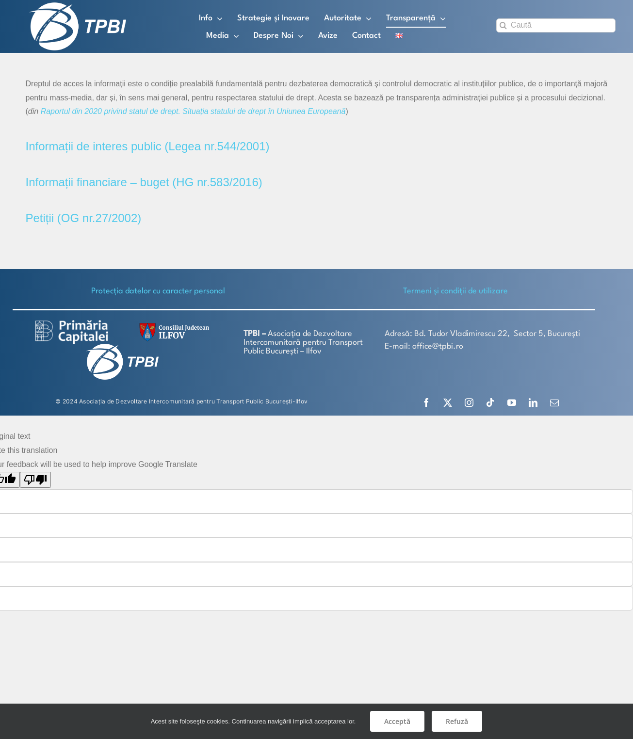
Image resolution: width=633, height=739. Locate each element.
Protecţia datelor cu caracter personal (158, 291)
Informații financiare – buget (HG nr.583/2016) (144, 181)
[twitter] (447, 402)
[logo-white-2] (71, 323)
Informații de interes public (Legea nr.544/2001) (148, 145)
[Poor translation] (35, 479)
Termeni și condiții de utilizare (455, 291)
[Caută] (556, 25)
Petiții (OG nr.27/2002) (84, 217)
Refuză (457, 721)
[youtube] (511, 402)
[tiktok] (490, 402)
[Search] (503, 25)
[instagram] (469, 402)
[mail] (554, 402)
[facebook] (426, 402)
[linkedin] (533, 402)
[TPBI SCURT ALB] (77, 6)
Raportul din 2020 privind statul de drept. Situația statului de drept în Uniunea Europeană (193, 111)
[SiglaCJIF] (172, 325)
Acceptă (397, 721)
